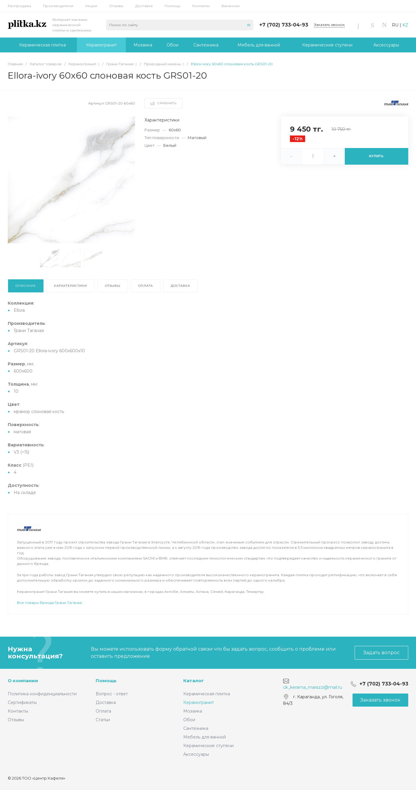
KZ (405, 25)
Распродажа (19, 6)
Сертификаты (22, 702)
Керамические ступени (208, 745)
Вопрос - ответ (112, 693)
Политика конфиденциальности (42, 693)
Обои (189, 719)
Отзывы (116, 6)
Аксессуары (196, 754)
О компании (23, 680)
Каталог (193, 680)
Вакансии (230, 6)
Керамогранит (198, 702)
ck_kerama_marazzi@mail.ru (312, 687)
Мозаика (192, 711)
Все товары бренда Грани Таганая (49, 602)
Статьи (103, 719)
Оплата (103, 711)
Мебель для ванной (204, 737)
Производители (58, 6)
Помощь (172, 6)
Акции (91, 6)
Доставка (144, 6)
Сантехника (195, 728)
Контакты (200, 6)
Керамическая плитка (206, 693)
